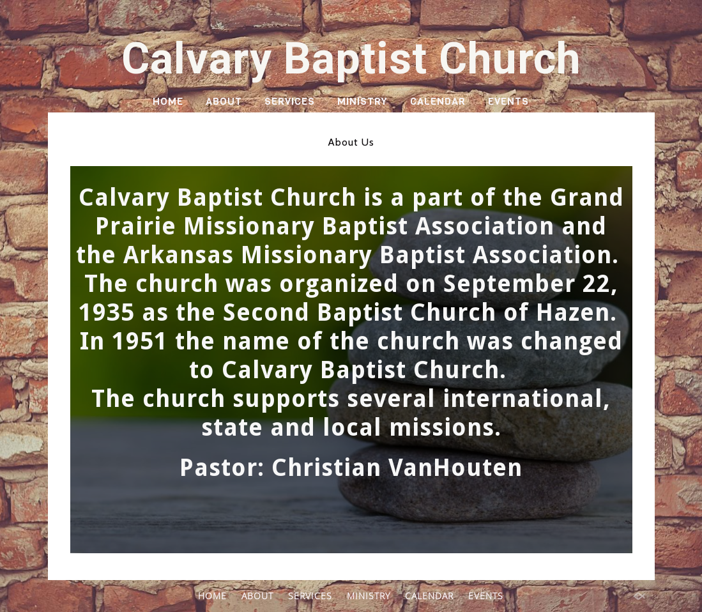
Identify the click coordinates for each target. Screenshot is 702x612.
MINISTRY (362, 101)
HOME (168, 101)
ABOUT (224, 101)
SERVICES (289, 101)
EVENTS (508, 101)
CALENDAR (438, 101)
